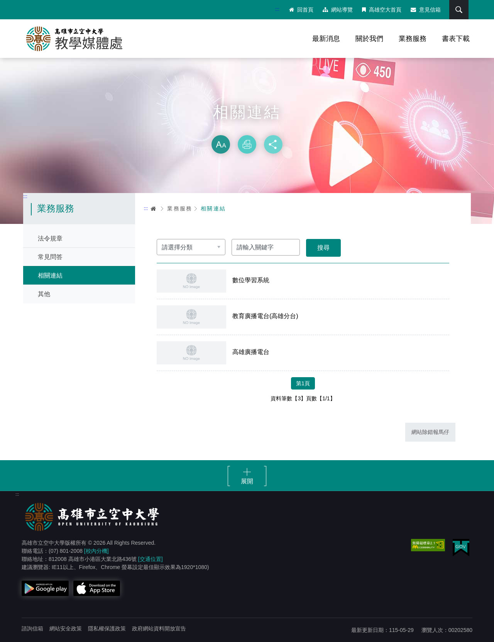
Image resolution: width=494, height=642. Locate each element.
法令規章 (50, 238)
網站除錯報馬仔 (430, 432)
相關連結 (50, 275)
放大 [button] (220, 144)
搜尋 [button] (459, 9)
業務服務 (412, 38)
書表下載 (456, 38)
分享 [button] (273, 144)
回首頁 (301, 10)
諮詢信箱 (32, 628)
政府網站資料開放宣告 (159, 628)
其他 (44, 294)
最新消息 (326, 38)
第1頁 (303, 383)
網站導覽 (338, 10)
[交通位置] (150, 559)
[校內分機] (96, 551)
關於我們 (369, 38)
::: (277, 9)
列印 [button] (247, 144)
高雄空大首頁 (381, 10)
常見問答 (50, 257)
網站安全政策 (65, 628)
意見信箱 (426, 10)
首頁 (154, 208)
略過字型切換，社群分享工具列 (247, 127)
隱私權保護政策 (107, 628)
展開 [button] (247, 481)
